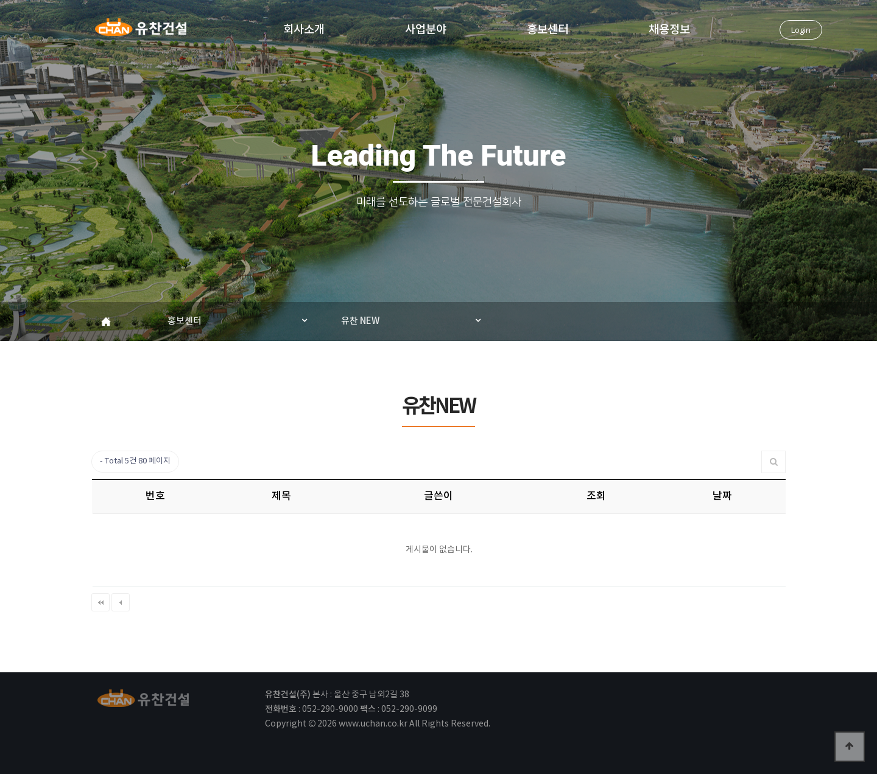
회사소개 (304, 29)
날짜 (722, 496)
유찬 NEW (360, 321)
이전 (120, 602)
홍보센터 (547, 29)
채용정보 (669, 29)
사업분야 (425, 29)
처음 (100, 602)
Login (801, 29)
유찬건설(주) (140, 31)
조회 (596, 496)
